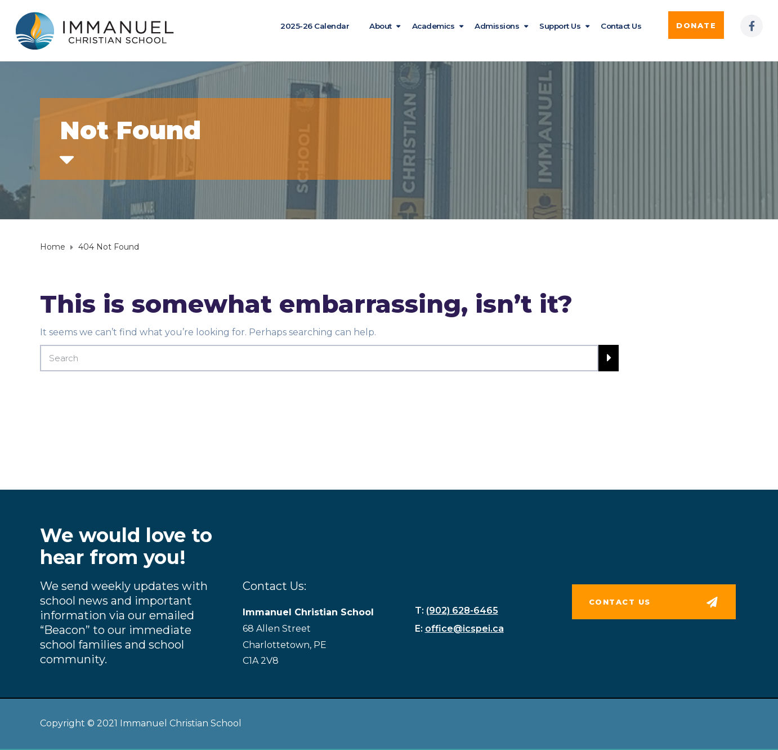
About (380, 25)
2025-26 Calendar (314, 25)
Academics (433, 25)
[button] (696, 25)
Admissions (497, 25)
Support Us (559, 25)
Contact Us (621, 25)
